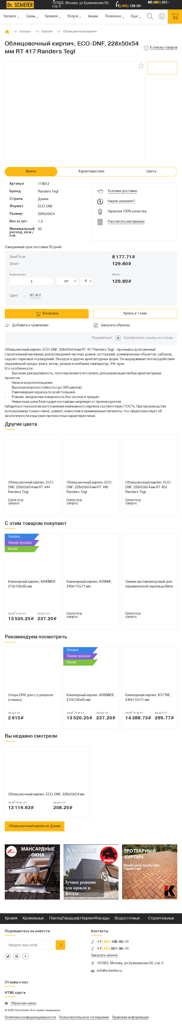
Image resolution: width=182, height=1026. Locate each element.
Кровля (11, 918)
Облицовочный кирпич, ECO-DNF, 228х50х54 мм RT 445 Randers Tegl (90, 487)
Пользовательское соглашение (84, 1017)
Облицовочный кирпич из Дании (34, 826)
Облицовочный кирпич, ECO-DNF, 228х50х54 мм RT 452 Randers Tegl (148, 487)
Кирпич (88, 918)
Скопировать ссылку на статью (148, 338)
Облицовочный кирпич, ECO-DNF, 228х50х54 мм (46, 794)
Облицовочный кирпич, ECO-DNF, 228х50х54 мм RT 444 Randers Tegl (31, 487)
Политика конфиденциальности (30, 1017)
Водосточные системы (127, 924)
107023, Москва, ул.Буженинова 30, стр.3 (130, 963)
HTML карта (15, 993)
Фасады (101, 918)
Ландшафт (72, 918)
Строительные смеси (161, 924)
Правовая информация (130, 1017)
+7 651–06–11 (110, 949)
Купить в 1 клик (135, 313)
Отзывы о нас (16, 982)
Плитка (55, 918)
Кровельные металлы (33, 924)
